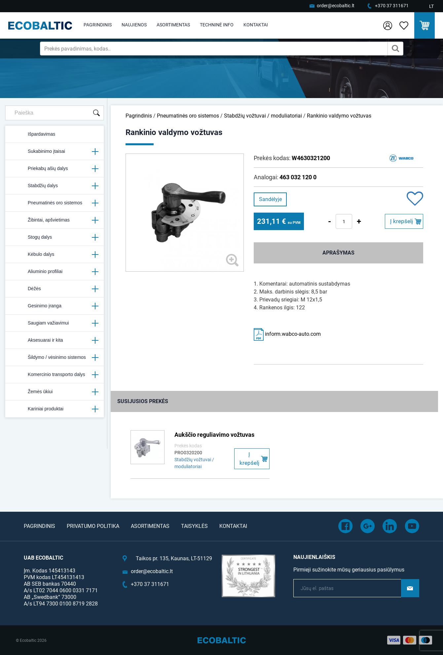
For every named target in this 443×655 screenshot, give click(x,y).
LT (431, 6)
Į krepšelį (401, 221)
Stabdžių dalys (54, 186)
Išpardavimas (32, 134)
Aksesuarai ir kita (54, 340)
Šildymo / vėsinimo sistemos (54, 358)
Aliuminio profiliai (54, 272)
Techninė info (217, 24)
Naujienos (134, 24)
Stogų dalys (54, 237)
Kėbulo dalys (54, 255)
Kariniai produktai (54, 409)
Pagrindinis (98, 24)
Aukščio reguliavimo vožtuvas (214, 434)
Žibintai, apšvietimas (54, 220)
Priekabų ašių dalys (54, 169)
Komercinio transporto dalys (54, 375)
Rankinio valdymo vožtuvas (339, 116)
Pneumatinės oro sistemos (54, 203)
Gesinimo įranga (54, 306)
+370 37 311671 (392, 5)
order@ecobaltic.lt (335, 5)
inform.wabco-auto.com (287, 334)
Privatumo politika (93, 526)
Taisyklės (194, 526)
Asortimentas (173, 24)
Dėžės (54, 289)
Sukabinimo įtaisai (54, 151)
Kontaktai (255, 24)
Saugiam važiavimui (54, 323)
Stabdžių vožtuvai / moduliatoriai (263, 116)
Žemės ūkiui (54, 392)
